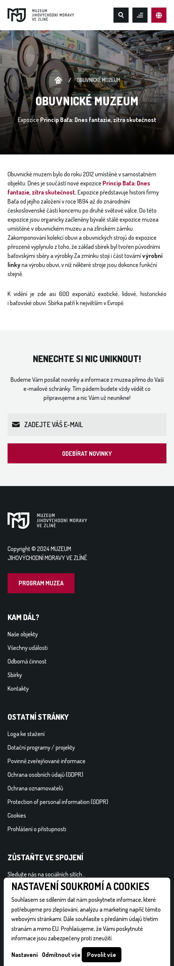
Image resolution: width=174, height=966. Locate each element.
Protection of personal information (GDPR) (58, 802)
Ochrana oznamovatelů (35, 788)
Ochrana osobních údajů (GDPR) (45, 774)
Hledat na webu (121, 15)
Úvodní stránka (58, 81)
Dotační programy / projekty (41, 747)
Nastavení (24, 954)
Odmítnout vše (61, 954)
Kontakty (18, 688)
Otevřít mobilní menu (140, 15)
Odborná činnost (27, 661)
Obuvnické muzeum (98, 80)
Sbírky (15, 675)
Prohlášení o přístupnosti (37, 829)
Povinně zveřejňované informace (46, 761)
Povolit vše (101, 954)
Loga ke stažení (26, 734)
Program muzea (41, 583)
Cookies (17, 815)
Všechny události (28, 647)
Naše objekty (23, 634)
